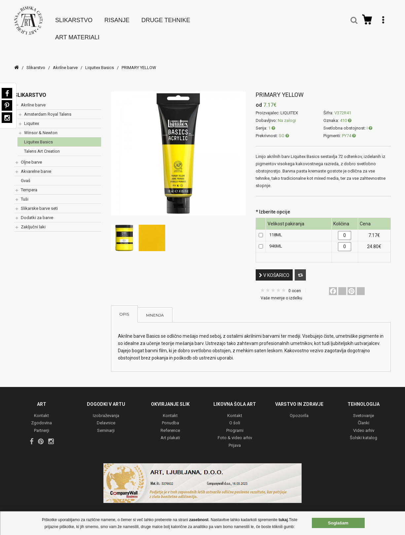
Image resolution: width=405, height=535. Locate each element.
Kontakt (41, 410)
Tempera (29, 184)
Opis (124, 308)
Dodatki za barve (37, 212)
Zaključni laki (33, 221)
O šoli (234, 417)
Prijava (235, 440)
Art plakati (170, 432)
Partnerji (41, 425)
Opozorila (299, 410)
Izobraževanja (106, 410)
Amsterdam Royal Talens (47, 108)
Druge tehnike (165, 17)
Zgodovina (41, 417)
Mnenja (155, 309)
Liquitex (31, 117)
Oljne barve (31, 156)
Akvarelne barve (36, 165)
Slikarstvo (73, 17)
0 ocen (294, 285)
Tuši (24, 193)
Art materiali (77, 34)
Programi (234, 425)
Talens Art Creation (42, 145)
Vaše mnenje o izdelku (281, 292)
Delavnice (106, 417)
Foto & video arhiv (235, 432)
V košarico (274, 269)
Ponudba (170, 417)
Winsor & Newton (40, 127)
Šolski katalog (363, 432)
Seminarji (106, 425)
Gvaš (25, 174)
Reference (170, 425)
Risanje (116, 17)
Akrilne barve (65, 61)
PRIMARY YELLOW (139, 61)
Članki (363, 417)
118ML (275, 229)
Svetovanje (363, 410)
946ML (275, 240)
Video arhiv (363, 425)
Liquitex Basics (100, 61)
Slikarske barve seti (39, 202)
